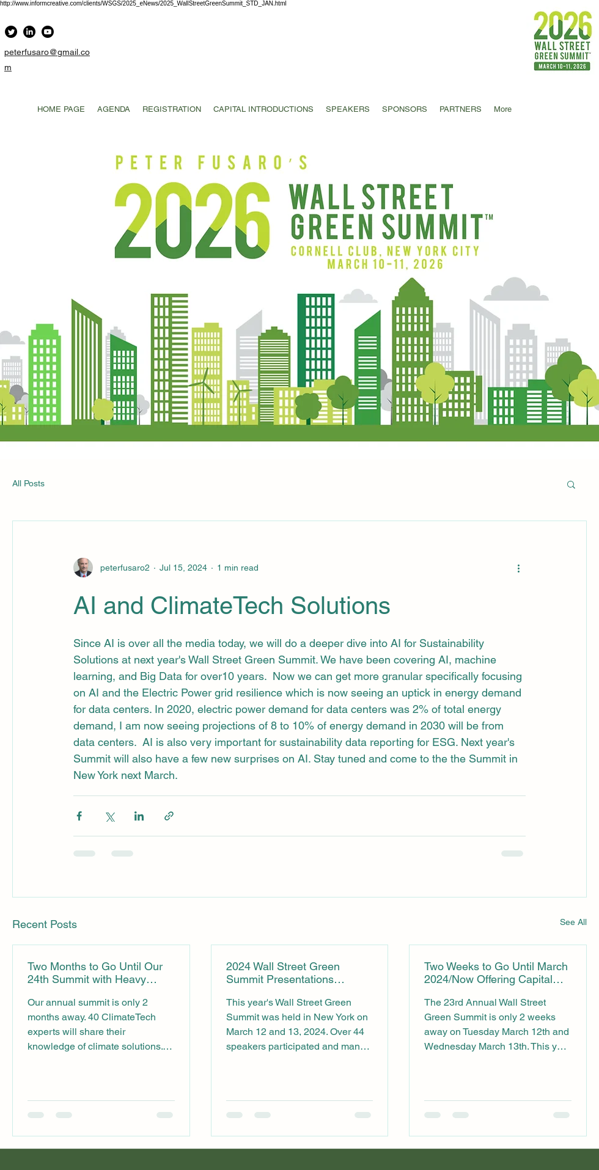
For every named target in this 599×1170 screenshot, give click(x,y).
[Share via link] (169, 816)
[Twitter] (11, 32)
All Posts (28, 483)
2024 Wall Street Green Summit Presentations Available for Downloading (289, 972)
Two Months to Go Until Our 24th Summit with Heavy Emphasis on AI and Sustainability (95, 972)
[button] (571, 484)
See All (573, 922)
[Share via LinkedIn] (139, 816)
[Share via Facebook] (79, 816)
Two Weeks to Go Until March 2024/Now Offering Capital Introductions (496, 972)
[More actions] (518, 567)
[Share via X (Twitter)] (109, 816)
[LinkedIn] (29, 32)
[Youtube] (48, 32)
